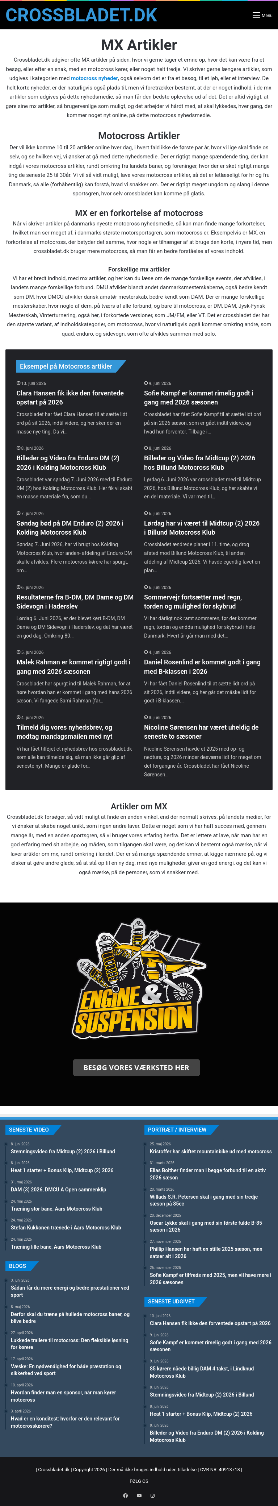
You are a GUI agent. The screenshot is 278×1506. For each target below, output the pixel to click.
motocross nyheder (94, 78)
